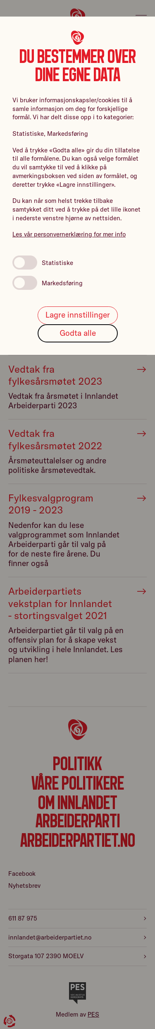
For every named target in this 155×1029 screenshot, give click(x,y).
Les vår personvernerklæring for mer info (69, 234)
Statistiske (42, 262)
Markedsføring (47, 283)
